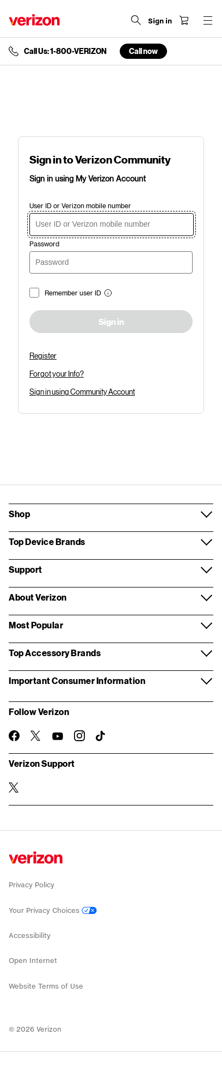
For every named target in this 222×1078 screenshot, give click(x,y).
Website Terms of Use (46, 986)
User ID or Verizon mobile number (80, 206)
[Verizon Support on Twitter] (14, 787)
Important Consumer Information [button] (77, 680)
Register (43, 355)
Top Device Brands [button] (47, 541)
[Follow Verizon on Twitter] (35, 735)
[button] (106, 294)
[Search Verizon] (136, 20)
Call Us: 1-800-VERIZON (65, 51)
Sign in (111, 322)
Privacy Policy (31, 885)
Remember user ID (73, 293)
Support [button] (25, 569)
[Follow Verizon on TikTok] (101, 736)
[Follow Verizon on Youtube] (57, 736)
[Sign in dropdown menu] (160, 21)
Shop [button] (19, 513)
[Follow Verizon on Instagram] (79, 735)
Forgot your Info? (56, 373)
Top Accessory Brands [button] (55, 652)
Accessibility (30, 935)
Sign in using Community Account (82, 391)
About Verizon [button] (38, 597)
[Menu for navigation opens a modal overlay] (208, 20)
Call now (143, 51)
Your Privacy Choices (53, 910)
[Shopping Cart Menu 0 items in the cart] (184, 20)
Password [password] (44, 244)
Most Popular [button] (36, 625)
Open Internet (33, 960)
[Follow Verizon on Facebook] (14, 735)
